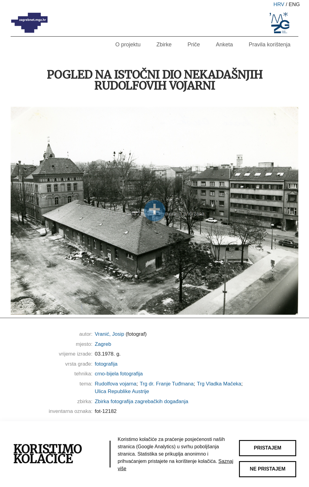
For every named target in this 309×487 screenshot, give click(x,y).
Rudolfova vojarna (115, 384)
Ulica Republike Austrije (122, 391)
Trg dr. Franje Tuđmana (167, 384)
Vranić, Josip (109, 334)
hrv (278, 4)
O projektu (128, 44)
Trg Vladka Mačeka (219, 384)
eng (294, 4)
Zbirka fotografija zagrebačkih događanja (141, 401)
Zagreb (103, 344)
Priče (194, 44)
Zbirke (164, 44)
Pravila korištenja (269, 44)
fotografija (106, 364)
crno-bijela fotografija (119, 374)
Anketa (224, 44)
